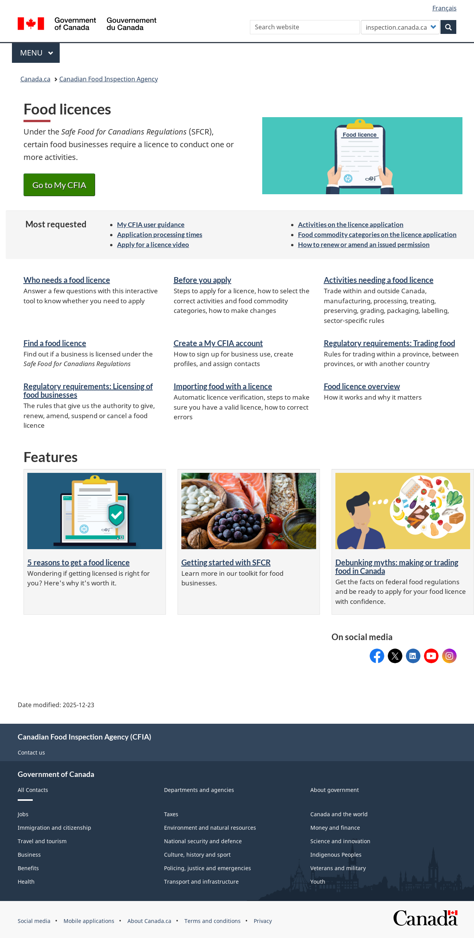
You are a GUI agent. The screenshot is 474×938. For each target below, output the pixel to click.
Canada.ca (35, 79)
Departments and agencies (199, 789)
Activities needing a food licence (379, 279)
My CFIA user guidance (150, 224)
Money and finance (335, 827)
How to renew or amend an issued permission (364, 244)
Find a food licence (54, 343)
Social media (34, 921)
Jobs (23, 814)
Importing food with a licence (223, 386)
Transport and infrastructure (201, 881)
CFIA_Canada (449, 653)
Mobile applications (89, 921)
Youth (317, 881)
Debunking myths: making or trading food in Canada (396, 566)
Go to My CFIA (59, 185)
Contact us (31, 752)
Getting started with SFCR (226, 562)
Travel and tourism (42, 841)
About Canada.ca (149, 921)
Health (26, 881)
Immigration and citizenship (54, 827)
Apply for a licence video (153, 244)
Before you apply (202, 279)
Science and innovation (340, 841)
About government (334, 789)
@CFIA (431, 653)
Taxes (171, 814)
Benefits (28, 868)
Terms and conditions (212, 921)
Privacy (263, 921)
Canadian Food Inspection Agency (108, 79)
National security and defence (203, 841)
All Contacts (33, 789)
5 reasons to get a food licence (78, 562)
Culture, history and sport (197, 854)
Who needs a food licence (66, 279)
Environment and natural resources (210, 827)
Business (29, 854)
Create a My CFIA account (218, 343)
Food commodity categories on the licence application (377, 234)
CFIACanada (377, 653)
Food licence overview (362, 386)
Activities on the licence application (351, 224)
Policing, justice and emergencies (207, 868)
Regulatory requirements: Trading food (389, 343)
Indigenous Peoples (336, 854)
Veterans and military (338, 868)
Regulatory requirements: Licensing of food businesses (88, 390)
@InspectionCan (395, 653)
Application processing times (159, 234)
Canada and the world (339, 814)
